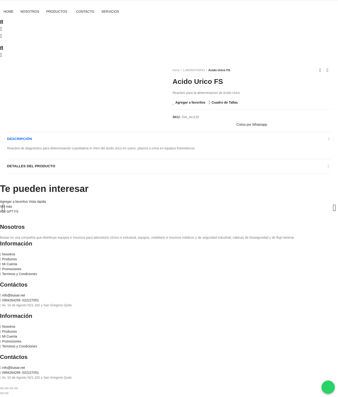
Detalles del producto (32, 168)
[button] (252, 124)
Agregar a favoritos (190, 102)
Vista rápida (37, 204)
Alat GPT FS (9, 214)
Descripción (20, 139)
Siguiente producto (327, 70)
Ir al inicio (321, 70)
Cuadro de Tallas (224, 102)
